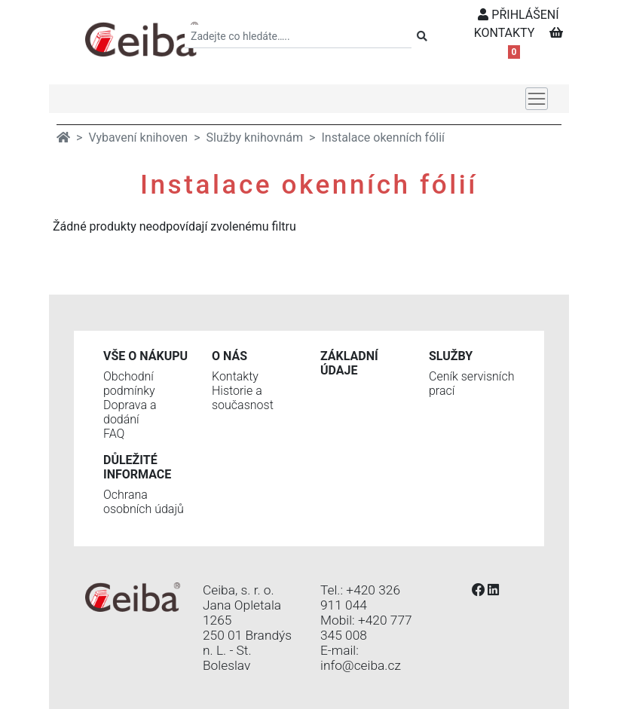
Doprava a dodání (129, 412)
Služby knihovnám (255, 137)
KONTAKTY (504, 33)
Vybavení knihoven (138, 137)
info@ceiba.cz (360, 665)
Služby (451, 356)
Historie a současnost (243, 398)
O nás (229, 356)
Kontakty (235, 376)
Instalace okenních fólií (383, 137)
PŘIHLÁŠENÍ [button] (518, 15)
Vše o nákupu (145, 356)
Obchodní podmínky (129, 383)
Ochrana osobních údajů (143, 501)
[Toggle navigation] (536, 98)
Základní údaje (349, 363)
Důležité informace (137, 467)
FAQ (113, 433)
